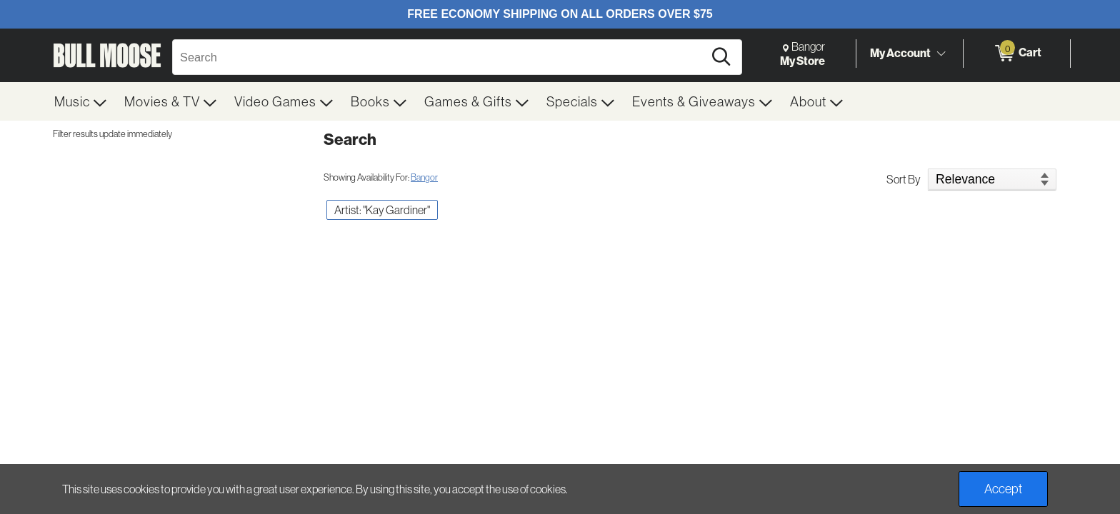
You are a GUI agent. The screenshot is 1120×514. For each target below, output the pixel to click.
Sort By (903, 179)
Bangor (424, 177)
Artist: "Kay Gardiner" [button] (382, 210)
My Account (900, 53)
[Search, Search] (440, 57)
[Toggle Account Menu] (940, 53)
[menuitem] (81, 101)
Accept (1003, 488)
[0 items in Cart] (1017, 53)
